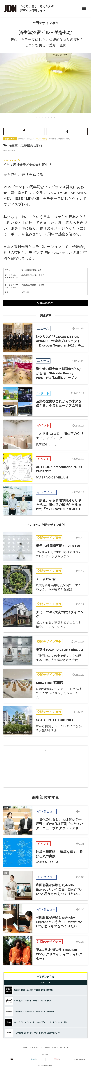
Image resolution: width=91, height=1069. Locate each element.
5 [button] (48, 117)
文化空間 (61, 139)
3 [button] (42, 117)
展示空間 (52, 139)
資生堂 (13, 145)
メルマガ (47, 1047)
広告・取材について (36, 1047)
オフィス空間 (41, 139)
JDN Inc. (49, 1065)
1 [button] (37, 117)
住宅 (68, 139)
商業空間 (21, 139)
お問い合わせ (64, 1047)
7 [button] (54, 117)
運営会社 (25, 1047)
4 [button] (45, 117)
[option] (45, 83)
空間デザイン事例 (45, 23)
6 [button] (51, 117)
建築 (38, 145)
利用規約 (55, 1047)
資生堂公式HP (45, 303)
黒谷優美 (26, 145)
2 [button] (40, 117)
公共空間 (30, 139)
